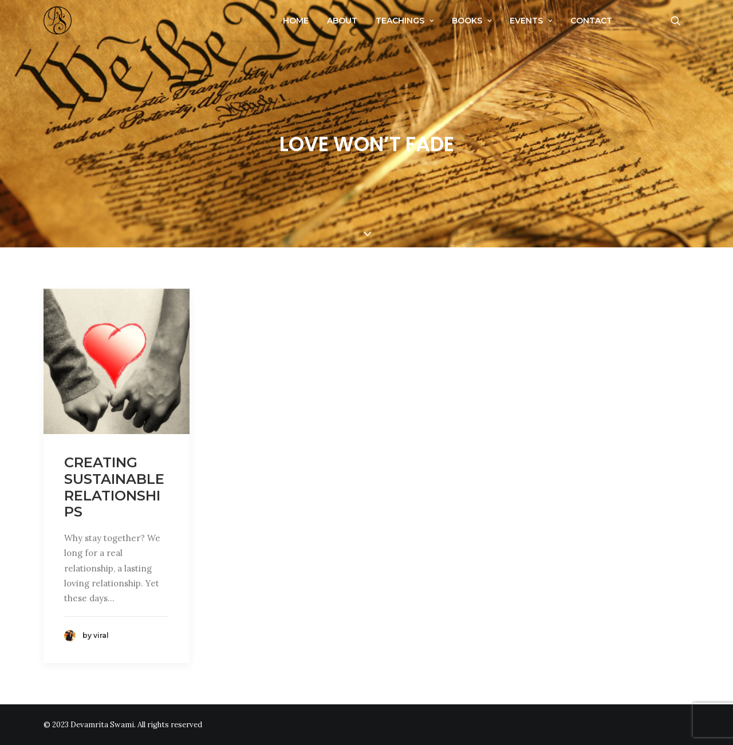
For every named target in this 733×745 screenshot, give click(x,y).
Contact (591, 20)
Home (296, 20)
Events (531, 20)
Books (471, 20)
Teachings (405, 20)
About (342, 20)
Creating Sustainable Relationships (114, 487)
